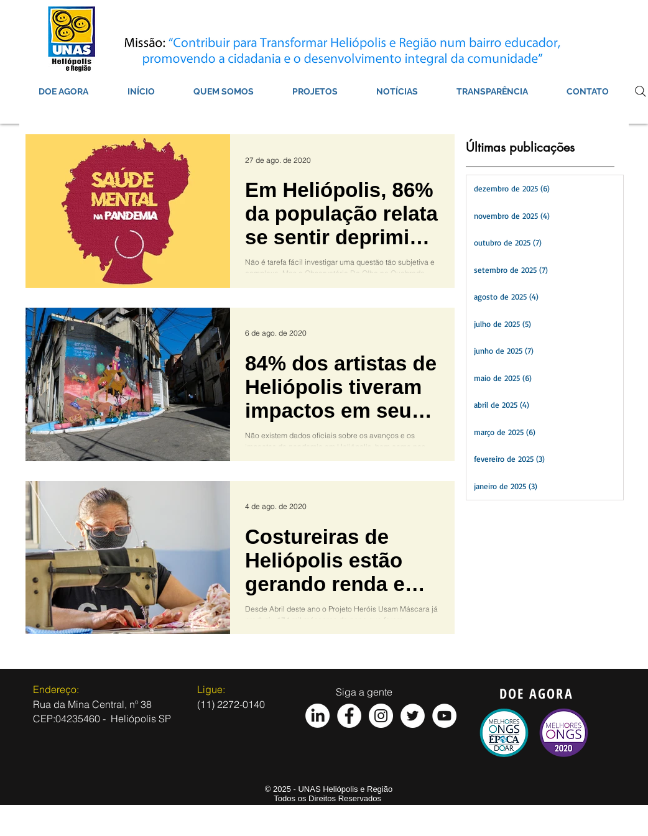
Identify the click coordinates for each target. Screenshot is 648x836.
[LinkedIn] (317, 716)
